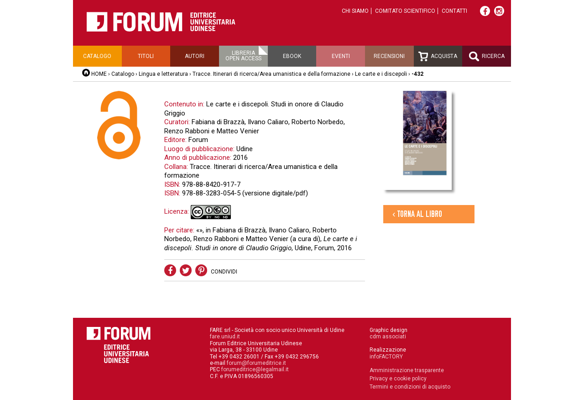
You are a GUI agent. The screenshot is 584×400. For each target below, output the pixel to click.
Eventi (341, 56)
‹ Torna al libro (417, 214)
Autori (194, 56)
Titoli (146, 56)
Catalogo (97, 56)
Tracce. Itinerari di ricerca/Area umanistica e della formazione (272, 74)
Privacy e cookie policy (398, 378)
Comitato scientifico (405, 11)
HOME (99, 74)
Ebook (292, 56)
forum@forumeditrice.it (256, 363)
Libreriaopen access (243, 56)
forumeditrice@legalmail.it (255, 369)
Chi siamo (355, 11)
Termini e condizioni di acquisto (410, 387)
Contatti (454, 11)
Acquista (437, 56)
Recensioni (389, 56)
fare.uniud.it (225, 336)
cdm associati (388, 336)
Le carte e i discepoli (381, 74)
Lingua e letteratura (163, 74)
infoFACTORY (386, 356)
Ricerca (487, 56)
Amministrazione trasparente (407, 370)
